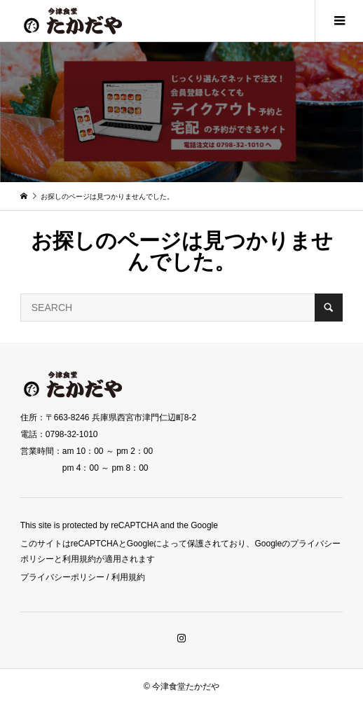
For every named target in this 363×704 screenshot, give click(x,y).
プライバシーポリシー (62, 577)
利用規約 (128, 577)
